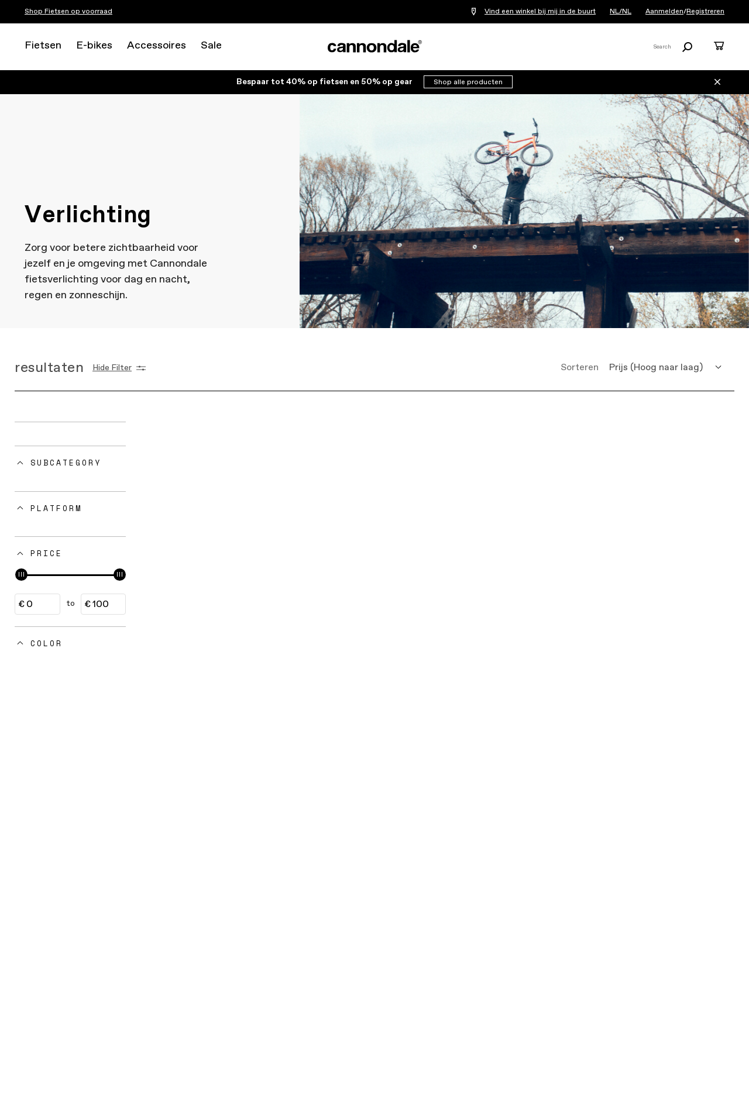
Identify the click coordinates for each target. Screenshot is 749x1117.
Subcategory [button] (65, 462)
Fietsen (43, 46)
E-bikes (94, 46)
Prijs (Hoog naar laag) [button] (656, 367)
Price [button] (46, 553)
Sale (211, 46)
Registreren (705, 11)
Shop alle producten (468, 82)
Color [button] (46, 643)
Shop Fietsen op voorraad (68, 12)
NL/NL (620, 11)
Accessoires (156, 46)
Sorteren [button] (580, 367)
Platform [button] (56, 508)
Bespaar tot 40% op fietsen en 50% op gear (325, 82)
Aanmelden (664, 11)
